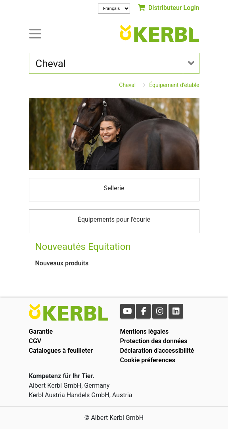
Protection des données (154, 341)
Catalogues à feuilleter (61, 350)
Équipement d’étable (174, 85)
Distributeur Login (168, 8)
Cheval (127, 85)
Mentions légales (144, 331)
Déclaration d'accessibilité (157, 350)
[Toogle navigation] (35, 33)
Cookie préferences (147, 360)
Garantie (41, 331)
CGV (35, 341)
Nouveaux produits (62, 263)
